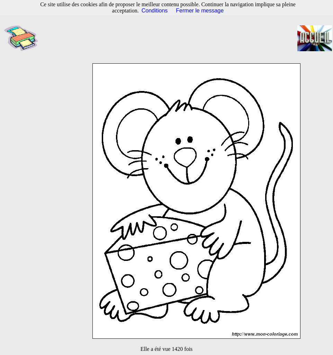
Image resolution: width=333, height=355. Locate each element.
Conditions (155, 10)
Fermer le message (200, 10)
